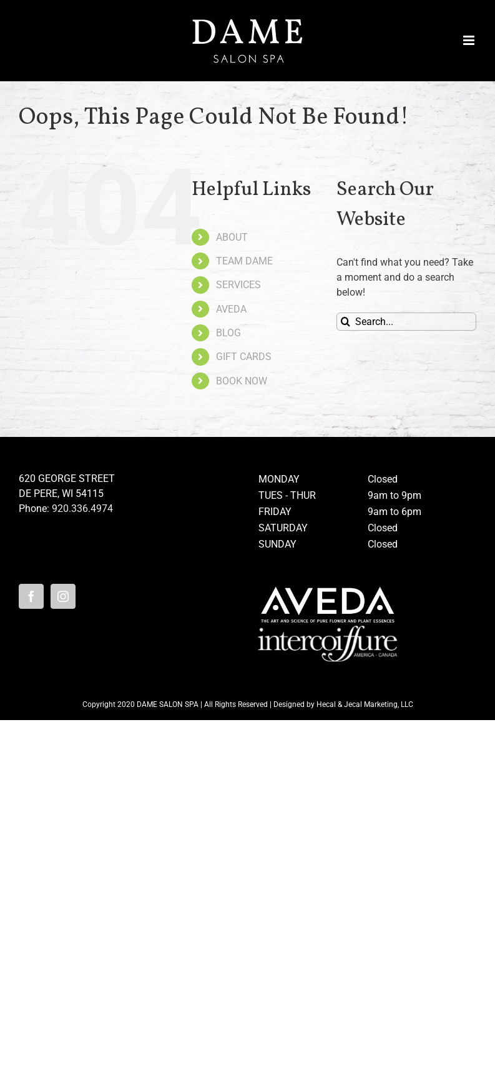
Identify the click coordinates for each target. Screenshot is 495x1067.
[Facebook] (31, 596)
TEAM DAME (244, 261)
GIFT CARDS (244, 357)
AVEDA (231, 309)
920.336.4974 (82, 508)
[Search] (345, 322)
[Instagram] (63, 596)
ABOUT (232, 237)
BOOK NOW (241, 381)
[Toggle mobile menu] (469, 41)
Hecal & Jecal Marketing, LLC (364, 704)
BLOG (228, 333)
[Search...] (406, 322)
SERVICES (238, 285)
